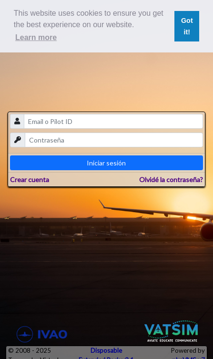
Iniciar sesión (106, 163)
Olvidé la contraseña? (171, 179)
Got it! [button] (187, 26)
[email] (113, 121)
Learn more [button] (36, 37)
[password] (114, 140)
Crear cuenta (29, 179)
